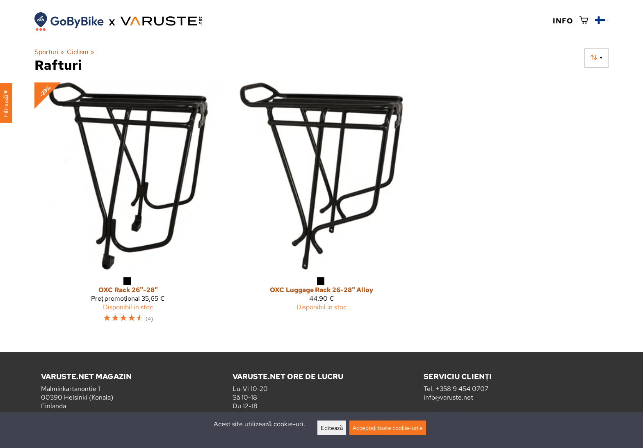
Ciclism (80, 52)
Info (563, 20)
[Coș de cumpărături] (583, 21)
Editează (332, 428)
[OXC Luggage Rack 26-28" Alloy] (321, 206)
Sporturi (49, 52)
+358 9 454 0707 (462, 388)
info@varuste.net (448, 397)
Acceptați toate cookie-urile (388, 428)
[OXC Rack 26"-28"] (127, 206)
